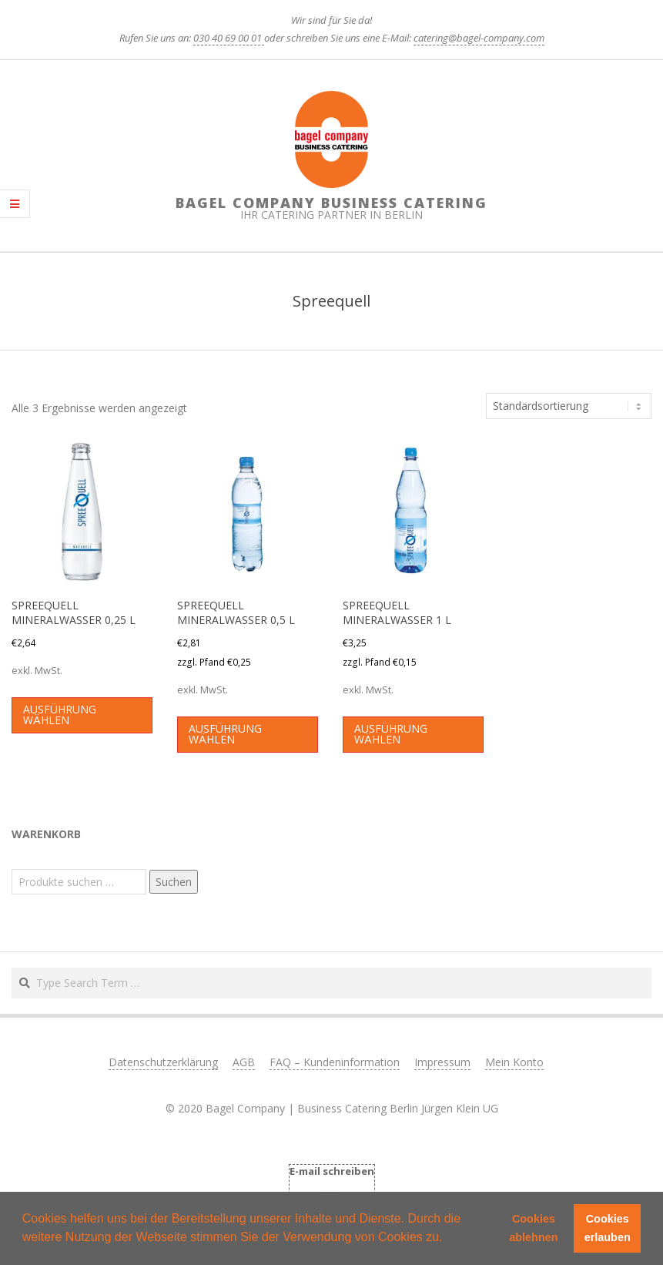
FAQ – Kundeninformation (335, 1062)
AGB (244, 1062)
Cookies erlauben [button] (607, 1228)
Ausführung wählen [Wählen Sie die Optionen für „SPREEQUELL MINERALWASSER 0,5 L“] (225, 734)
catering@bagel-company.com (479, 38)
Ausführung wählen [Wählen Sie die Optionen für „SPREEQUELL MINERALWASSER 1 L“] (390, 734)
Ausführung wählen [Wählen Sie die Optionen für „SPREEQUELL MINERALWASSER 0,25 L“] (59, 714)
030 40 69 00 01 (228, 38)
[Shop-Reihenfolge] (568, 406)
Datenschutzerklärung (163, 1062)
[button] (448, 1238)
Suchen (174, 881)
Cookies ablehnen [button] (533, 1228)
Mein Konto (514, 1062)
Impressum (442, 1062)
